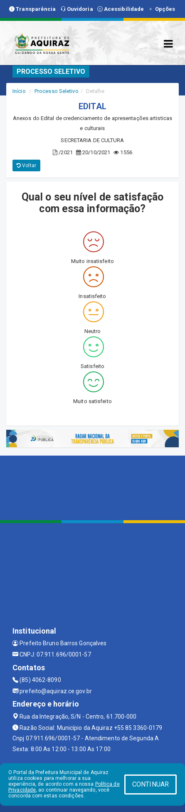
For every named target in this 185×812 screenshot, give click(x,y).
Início (19, 91)
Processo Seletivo (57, 91)
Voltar (26, 165)
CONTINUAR (150, 784)
